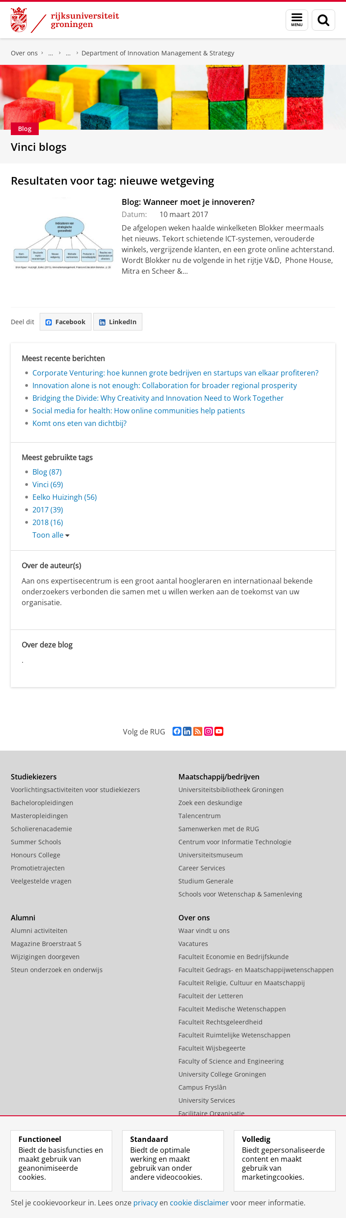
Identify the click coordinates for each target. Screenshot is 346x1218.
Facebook (66, 321)
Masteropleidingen (39, 815)
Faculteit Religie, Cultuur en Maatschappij (241, 982)
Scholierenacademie (41, 828)
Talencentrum (199, 815)
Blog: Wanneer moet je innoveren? (188, 201)
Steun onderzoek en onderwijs (57, 969)
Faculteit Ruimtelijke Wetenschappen (234, 1035)
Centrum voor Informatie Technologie (234, 842)
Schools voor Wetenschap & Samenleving (240, 894)
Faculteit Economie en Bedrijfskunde (50, 53)
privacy (145, 1203)
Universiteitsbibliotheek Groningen (231, 789)
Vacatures (193, 943)
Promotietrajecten (38, 868)
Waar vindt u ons (204, 930)
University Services (206, 1100)
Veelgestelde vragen (41, 881)
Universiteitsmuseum (210, 855)
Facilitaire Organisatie (211, 1113)
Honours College (35, 855)
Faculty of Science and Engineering (231, 1061)
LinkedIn (118, 321)
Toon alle (48, 535)
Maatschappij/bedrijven (219, 776)
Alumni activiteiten (39, 930)
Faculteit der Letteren (210, 996)
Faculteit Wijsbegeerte (212, 1048)
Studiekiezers (34, 776)
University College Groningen (222, 1074)
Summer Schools (36, 842)
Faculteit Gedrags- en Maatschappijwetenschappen (256, 969)
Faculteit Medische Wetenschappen (232, 1009)
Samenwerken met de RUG (218, 828)
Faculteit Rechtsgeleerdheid (220, 1022)
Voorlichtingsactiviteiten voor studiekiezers (75, 789)
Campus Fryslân (202, 1087)
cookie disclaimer (199, 1203)
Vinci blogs (39, 146)
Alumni (23, 917)
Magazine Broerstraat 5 (46, 943)
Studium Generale (205, 881)
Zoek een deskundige (210, 802)
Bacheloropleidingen (42, 802)
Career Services (201, 868)
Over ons (24, 53)
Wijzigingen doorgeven (45, 956)
